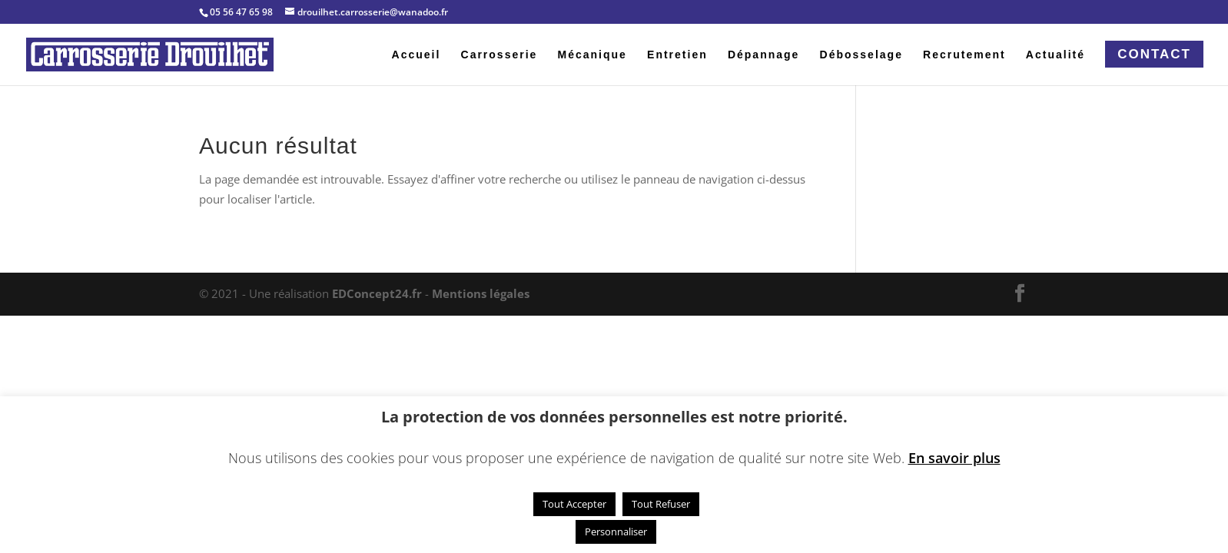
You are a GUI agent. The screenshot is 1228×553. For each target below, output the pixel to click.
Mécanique (592, 55)
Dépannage (763, 55)
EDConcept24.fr (378, 293)
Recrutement (964, 55)
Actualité (1055, 55)
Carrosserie (499, 55)
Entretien (677, 55)
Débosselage (861, 55)
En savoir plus (954, 458)
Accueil (416, 55)
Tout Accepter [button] (574, 504)
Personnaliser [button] (616, 531)
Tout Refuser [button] (661, 504)
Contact (1154, 54)
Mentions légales (480, 293)
